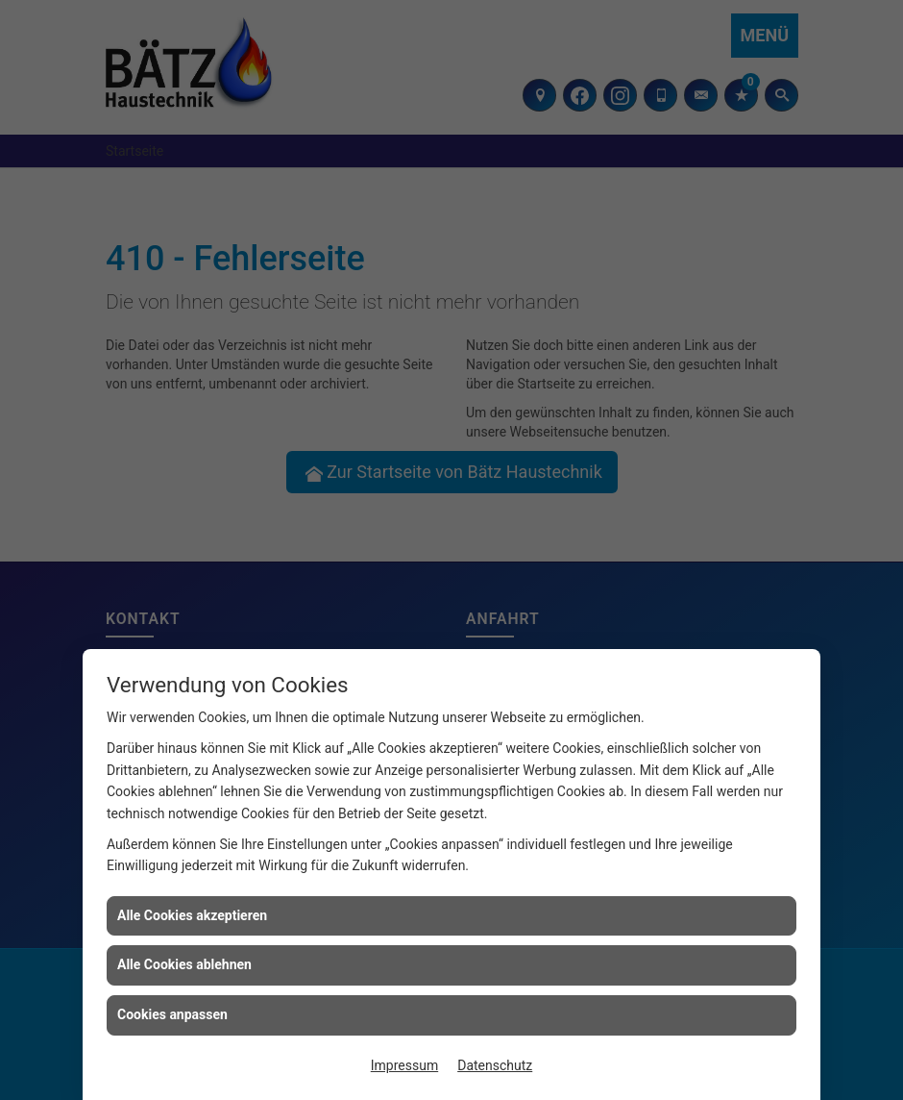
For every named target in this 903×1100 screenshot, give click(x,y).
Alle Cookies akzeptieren (192, 915)
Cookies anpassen (172, 1014)
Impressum (404, 1065)
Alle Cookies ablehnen (184, 964)
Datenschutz (494, 1065)
